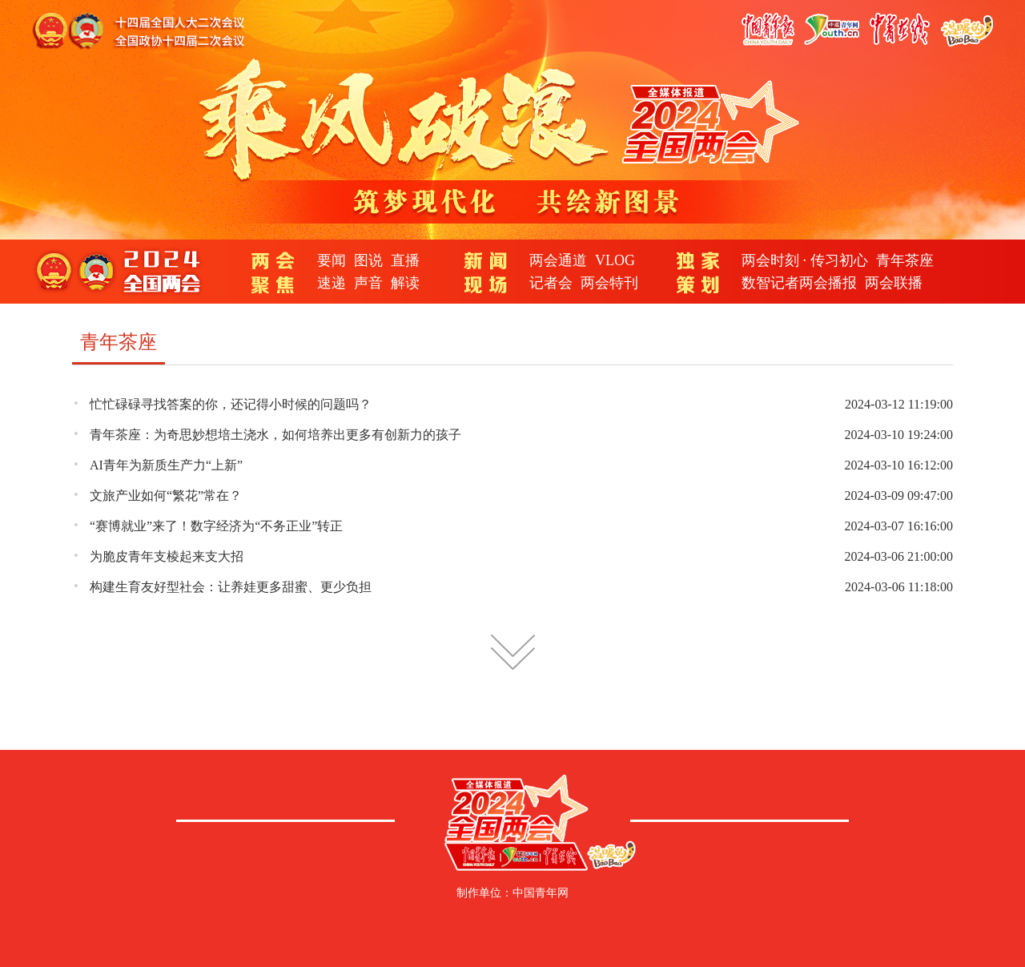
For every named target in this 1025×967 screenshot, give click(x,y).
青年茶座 (905, 260)
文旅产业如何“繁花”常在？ (166, 495)
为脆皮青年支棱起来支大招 (166, 556)
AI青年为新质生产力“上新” (166, 465)
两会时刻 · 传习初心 (805, 260)
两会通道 (558, 260)
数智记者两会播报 (799, 283)
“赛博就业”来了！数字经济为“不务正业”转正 (216, 526)
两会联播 (893, 283)
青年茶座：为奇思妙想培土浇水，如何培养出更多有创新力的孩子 (275, 434)
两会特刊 (609, 283)
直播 (405, 260)
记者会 (551, 283)
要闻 (331, 260)
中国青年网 (540, 893)
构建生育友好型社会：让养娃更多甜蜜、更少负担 (231, 587)
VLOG (615, 260)
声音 (368, 283)
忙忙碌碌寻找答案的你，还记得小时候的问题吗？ (231, 404)
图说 (368, 260)
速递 (331, 283)
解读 (405, 283)
